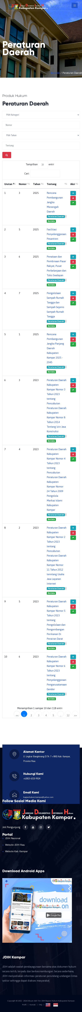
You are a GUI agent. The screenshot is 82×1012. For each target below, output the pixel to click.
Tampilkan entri (40, 165)
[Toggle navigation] (75, 5)
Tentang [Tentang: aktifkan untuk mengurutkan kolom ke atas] (51, 184)
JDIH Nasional (12, 838)
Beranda (55, 72)
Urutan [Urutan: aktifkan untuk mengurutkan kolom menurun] (8, 184)
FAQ (40, 1004)
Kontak (33, 1004)
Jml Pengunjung (11, 827)
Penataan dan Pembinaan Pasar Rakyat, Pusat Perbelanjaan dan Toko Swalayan (56, 266)
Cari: (42, 174)
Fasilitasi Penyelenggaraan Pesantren (56, 234)
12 (68, 715)
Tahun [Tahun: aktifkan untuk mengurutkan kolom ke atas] (36, 184)
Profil (24, 1004)
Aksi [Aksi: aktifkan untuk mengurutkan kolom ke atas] (72, 184)
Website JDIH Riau (15, 844)
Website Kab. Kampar (16, 851)
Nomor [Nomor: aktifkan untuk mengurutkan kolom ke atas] (23, 184)
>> (75, 715)
